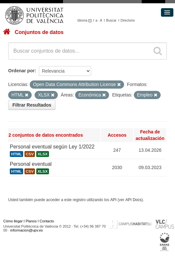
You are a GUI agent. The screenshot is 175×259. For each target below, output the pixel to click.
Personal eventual (31, 164)
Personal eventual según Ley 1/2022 (52, 146)
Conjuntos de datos (39, 32)
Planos (31, 221)
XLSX (43, 154)
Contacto (47, 221)
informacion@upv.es (26, 230)
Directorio (127, 20)
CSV (30, 154)
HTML (16, 154)
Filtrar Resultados (31, 105)
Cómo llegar (13, 221)
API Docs (133, 200)
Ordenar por (21, 70)
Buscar (111, 20)
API (113, 200)
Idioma (85, 20)
